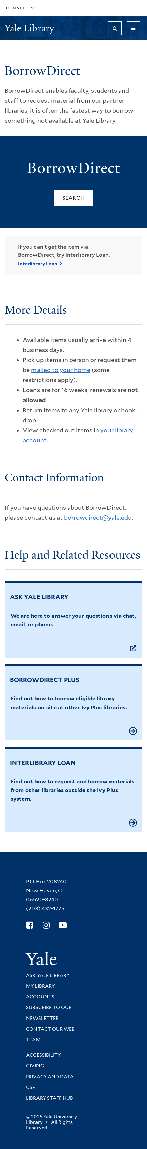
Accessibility (43, 1055)
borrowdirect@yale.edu (98, 517)
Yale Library (30, 28)
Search (73, 198)
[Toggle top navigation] (20, 8)
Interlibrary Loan (37, 263)
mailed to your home (60, 369)
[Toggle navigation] (133, 28)
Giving (35, 1065)
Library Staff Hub (49, 1098)
